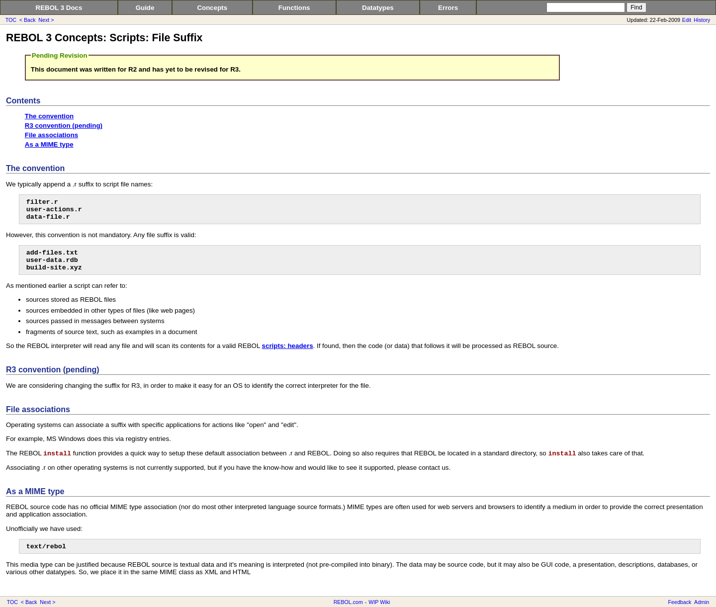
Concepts (212, 7)
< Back (27, 20)
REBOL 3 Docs (59, 7)
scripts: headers (287, 345)
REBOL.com (348, 602)
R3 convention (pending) (63, 125)
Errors (448, 7)
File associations (51, 135)
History (702, 20)
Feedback (680, 602)
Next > (46, 20)
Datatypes (378, 7)
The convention (49, 116)
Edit (686, 20)
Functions (294, 7)
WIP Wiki (379, 602)
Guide (145, 7)
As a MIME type (49, 144)
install (57, 453)
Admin (701, 602)
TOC (10, 20)
